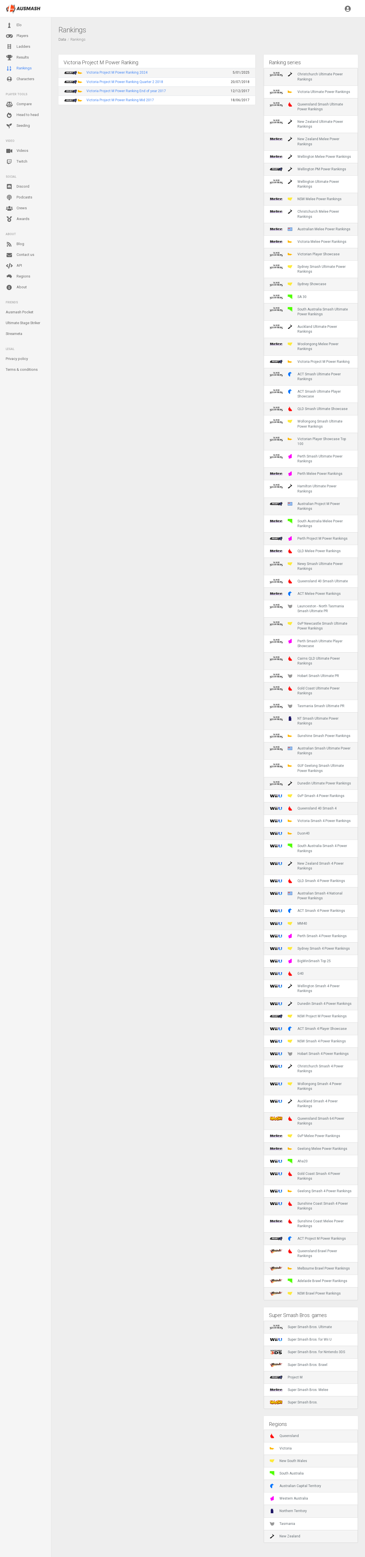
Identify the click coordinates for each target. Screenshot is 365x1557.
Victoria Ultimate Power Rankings (310, 92)
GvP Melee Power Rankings (305, 1136)
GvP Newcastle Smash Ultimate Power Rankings (308, 625)
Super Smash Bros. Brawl (298, 1365)
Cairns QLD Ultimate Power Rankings (305, 660)
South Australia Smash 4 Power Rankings (308, 848)
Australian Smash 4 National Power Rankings (306, 895)
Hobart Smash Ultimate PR (304, 676)
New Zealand (285, 1536)
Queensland (284, 1436)
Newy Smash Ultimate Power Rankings (306, 566)
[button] (348, 8)
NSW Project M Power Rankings (308, 1016)
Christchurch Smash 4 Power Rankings (306, 1068)
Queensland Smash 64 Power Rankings (307, 1120)
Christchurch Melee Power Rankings (304, 213)
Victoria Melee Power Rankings (308, 241)
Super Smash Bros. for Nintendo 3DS (307, 1352)
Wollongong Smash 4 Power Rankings (306, 1086)
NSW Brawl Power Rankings (305, 1293)
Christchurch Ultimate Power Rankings (306, 76)
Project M (286, 1377)
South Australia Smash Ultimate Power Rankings (309, 311)
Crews (16, 208)
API (14, 265)
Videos (17, 151)
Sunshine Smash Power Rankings (310, 736)
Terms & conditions (22, 369)
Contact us (20, 255)
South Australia (287, 1473)
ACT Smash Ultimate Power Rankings (305, 376)
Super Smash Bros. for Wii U (301, 1339)
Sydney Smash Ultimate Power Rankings (308, 269)
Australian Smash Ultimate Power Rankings (310, 750)
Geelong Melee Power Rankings (308, 1148)
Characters (20, 79)
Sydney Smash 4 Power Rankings (310, 948)
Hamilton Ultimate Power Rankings (303, 488)
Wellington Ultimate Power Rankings (304, 184)
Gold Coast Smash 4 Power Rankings (305, 1176)
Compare (19, 104)
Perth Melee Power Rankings (306, 473)
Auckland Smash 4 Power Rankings (304, 1103)
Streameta (14, 334)
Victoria (281, 1448)
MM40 (288, 923)
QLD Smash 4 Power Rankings (307, 881)
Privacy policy (17, 359)
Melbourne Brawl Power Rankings (310, 1268)
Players (17, 36)
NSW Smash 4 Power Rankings (308, 1041)
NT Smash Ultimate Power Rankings (304, 720)
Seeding (18, 126)
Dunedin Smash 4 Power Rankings (311, 1003)
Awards (17, 219)
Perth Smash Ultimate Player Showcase (306, 643)
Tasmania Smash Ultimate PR (307, 706)
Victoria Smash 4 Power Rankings (310, 821)
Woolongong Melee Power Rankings (304, 346)
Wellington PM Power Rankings (308, 169)
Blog (15, 244)
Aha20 (289, 1161)
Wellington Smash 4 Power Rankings (305, 988)
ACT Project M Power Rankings (308, 1238)
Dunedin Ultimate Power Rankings (310, 783)
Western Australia (289, 1498)
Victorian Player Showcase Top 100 (308, 441)
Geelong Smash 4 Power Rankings (311, 1191)
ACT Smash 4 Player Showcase (308, 1028)
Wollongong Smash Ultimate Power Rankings (306, 423)
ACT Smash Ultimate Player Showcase (305, 393)
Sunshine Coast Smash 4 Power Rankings (309, 1205)
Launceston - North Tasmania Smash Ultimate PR (307, 608)
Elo (14, 25)
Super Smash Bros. (294, 1402)
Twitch (16, 161)
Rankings (19, 68)
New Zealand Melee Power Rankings (304, 141)
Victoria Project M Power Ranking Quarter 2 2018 (124, 82)
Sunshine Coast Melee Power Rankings (307, 1223)
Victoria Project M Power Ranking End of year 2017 (126, 91)
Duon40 (290, 833)
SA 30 (288, 297)
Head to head (22, 115)
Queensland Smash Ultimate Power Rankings (306, 106)
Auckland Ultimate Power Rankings (303, 329)
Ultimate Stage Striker (23, 323)
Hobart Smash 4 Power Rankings (309, 1053)
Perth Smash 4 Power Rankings (308, 936)
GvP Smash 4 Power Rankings (307, 796)
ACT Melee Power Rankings (305, 593)
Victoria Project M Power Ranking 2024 (116, 72)
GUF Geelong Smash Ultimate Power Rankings (307, 768)
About (16, 287)
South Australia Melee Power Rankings (306, 523)
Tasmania (282, 1523)
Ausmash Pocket (19, 312)
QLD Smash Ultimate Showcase (309, 409)
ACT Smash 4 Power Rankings (307, 910)
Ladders (18, 46)
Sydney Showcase (298, 284)
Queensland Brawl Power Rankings (303, 1253)
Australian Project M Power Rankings (305, 506)
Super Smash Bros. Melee (299, 1390)
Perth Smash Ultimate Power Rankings (306, 458)
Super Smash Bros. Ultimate (301, 1327)
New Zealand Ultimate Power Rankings (306, 124)
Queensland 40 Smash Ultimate (309, 581)
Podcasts (19, 197)
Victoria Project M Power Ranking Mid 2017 (120, 100)
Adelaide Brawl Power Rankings (308, 1281)
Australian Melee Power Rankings (310, 229)
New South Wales (288, 1461)
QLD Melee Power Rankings (305, 551)
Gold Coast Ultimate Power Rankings (305, 690)
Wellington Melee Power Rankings (310, 156)
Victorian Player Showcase (305, 254)
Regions (18, 276)
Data (62, 39)
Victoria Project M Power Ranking (310, 361)
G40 (287, 973)
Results (17, 57)
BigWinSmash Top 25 (300, 961)
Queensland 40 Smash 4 (303, 808)
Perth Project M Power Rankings (309, 538)
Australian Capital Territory (295, 1486)
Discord (17, 186)
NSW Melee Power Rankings (306, 199)
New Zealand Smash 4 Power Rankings (307, 865)
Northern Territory (288, 1511)
